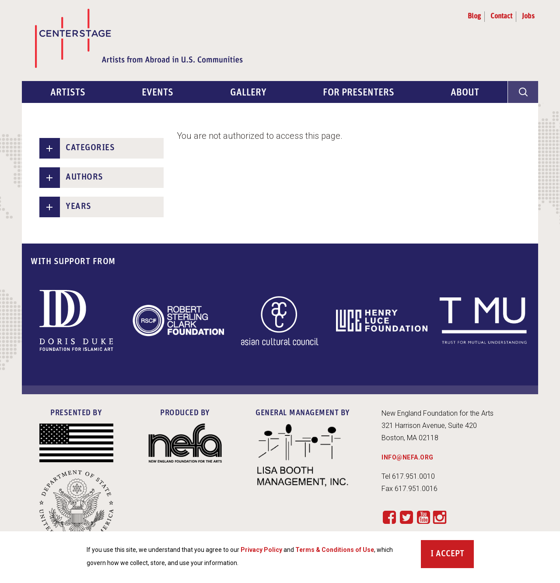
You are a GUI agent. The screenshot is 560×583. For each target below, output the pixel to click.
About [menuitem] (465, 93)
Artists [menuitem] (67, 93)
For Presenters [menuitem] (358, 93)
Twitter (406, 517)
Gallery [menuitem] (248, 93)
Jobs (528, 16)
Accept (450, 559)
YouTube (423, 517)
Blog (474, 16)
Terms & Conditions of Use (334, 554)
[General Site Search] (523, 92)
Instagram (440, 518)
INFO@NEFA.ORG (408, 457)
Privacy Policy (261, 554)
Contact (501, 16)
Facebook (389, 517)
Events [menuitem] (157, 93)
